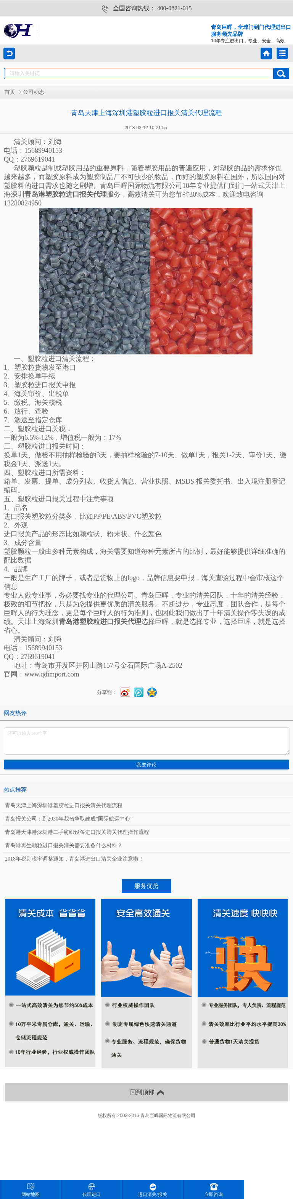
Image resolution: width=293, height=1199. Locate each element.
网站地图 (30, 1190)
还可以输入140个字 (147, 741)
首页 (10, 92)
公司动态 (33, 92)
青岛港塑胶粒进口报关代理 (65, 194)
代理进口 (91, 1190)
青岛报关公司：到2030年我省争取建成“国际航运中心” (68, 819)
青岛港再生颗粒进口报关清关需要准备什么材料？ (63, 845)
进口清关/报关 (152, 1190)
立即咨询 (213, 1190)
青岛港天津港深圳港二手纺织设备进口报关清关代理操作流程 (77, 832)
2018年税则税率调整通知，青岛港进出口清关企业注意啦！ (74, 859)
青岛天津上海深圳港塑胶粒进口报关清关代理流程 (63, 805)
